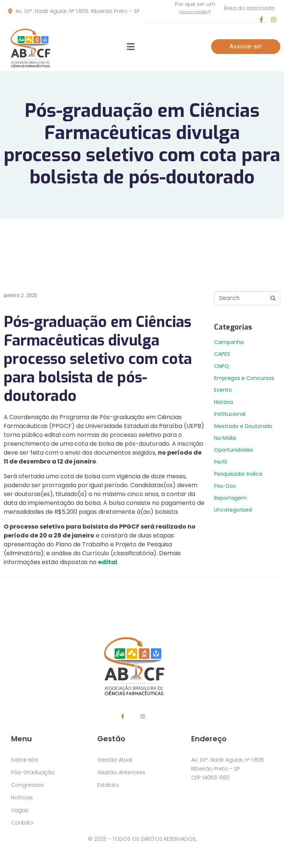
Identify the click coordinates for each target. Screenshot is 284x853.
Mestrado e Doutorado (243, 426)
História (223, 402)
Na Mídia (225, 438)
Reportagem (230, 498)
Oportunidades (233, 450)
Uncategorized (233, 509)
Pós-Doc (225, 486)
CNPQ (221, 366)
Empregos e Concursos (244, 378)
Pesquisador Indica (238, 474)
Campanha (229, 342)
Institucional (230, 414)
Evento (223, 390)
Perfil (220, 462)
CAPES (222, 354)
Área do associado (249, 8)
